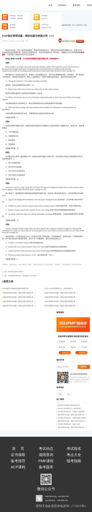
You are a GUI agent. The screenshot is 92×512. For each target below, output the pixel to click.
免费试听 (83, 367)
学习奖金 (84, 347)
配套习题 (62, 347)
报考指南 (13, 27)
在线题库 (84, 341)
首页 (50, 5)
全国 (59, 394)
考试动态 (13, 15)
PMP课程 (46, 461)
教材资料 (73, 341)
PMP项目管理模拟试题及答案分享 (15, 288)
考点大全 (44, 18)
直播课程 (62, 341)
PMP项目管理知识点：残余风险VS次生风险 (19, 275)
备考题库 (44, 15)
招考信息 (62, 5)
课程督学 (73, 347)
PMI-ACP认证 (46, 28)
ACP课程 (18, 467)
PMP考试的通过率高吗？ (13, 272)
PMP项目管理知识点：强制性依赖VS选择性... (71, 418)
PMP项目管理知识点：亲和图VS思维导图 (70, 411)
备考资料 (77, 5)
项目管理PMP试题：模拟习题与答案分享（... (19, 293)
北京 (68, 394)
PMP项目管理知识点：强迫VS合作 (68, 424)
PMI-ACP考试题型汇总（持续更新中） (59, 288)
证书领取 (13, 18)
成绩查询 (20, 18)
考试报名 (20, 15)
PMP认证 (45, 24)
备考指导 (13, 25)
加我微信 (80, 41)
